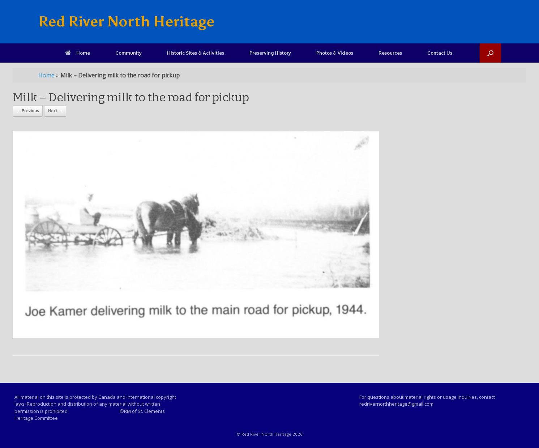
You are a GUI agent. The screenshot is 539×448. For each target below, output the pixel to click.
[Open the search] (490, 53)
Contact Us (439, 53)
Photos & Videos (334, 53)
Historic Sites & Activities (195, 53)
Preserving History (270, 53)
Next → (55, 110)
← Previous (28, 110)
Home (77, 53)
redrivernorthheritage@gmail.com (396, 404)
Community (128, 53)
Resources (390, 53)
